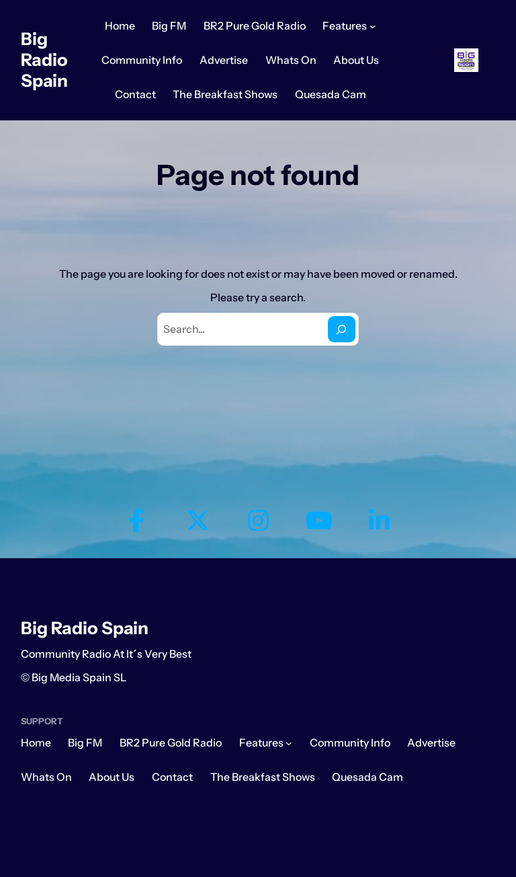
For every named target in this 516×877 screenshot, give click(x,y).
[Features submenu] (373, 26)
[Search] (341, 329)
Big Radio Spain (44, 59)
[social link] (137, 521)
